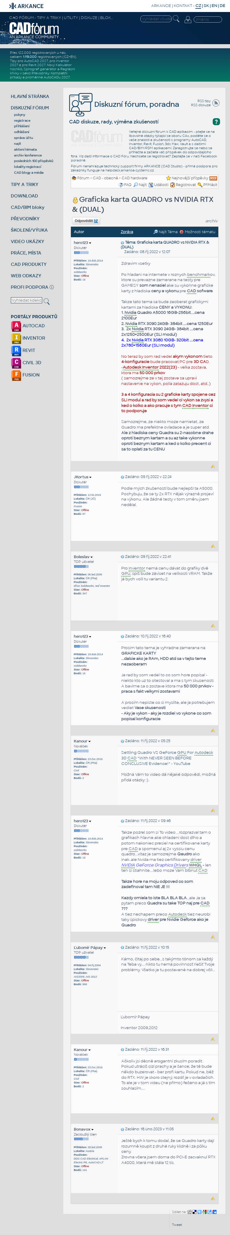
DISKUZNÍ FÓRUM (30, 108)
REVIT (23, 350)
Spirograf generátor (40, 69)
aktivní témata (25, 149)
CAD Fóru (121, 156)
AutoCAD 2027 (36, 61)
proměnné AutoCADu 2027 (47, 77)
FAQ (128, 185)
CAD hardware (134, 178)
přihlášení (22, 126)
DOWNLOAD (24, 196)
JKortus (82, 476)
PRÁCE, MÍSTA (26, 253)
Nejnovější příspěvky (190, 178)
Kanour (82, 741)
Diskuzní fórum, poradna (124, 104)
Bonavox (83, 1129)
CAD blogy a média (29, 173)
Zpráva (127, 232)
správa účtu (23, 138)
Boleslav (83, 556)
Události (158, 185)
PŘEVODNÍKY (25, 218)
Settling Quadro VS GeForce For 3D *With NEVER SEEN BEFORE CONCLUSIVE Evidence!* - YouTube (167, 758)
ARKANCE (161, 5)
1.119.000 (30, 57)
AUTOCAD (28, 325)
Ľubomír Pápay (90, 947)
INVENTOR (28, 338)
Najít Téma (165, 232)
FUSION (25, 375)
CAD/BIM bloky (28, 207)
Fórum (83, 178)
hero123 (82, 242)
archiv (211, 221)
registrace (22, 120)
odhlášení (21, 132)
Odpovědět (86, 221)
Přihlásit (210, 185)
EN (214, 5)
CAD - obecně (105, 178)
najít (17, 144)
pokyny (19, 115)
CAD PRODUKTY (29, 264)
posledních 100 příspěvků (33, 161)
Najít (140, 185)
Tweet (177, 1225)
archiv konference (28, 155)
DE (222, 5)
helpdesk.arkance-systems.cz (129, 170)
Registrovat (186, 185)
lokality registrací (27, 167)
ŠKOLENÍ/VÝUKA (29, 230)
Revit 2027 (36, 65)
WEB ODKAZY (26, 275)
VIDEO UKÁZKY (27, 241)
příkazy (16, 77)
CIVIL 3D (26, 362)
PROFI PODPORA (29, 287)
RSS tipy (204, 101)
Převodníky (40, 73)
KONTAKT (183, 5)
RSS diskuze (201, 105)
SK (206, 5)
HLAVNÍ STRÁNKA (30, 96)
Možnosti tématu (197, 232)
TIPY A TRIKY (24, 184)
